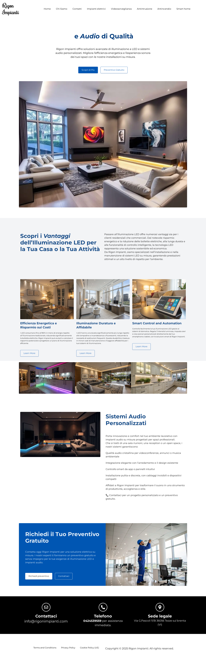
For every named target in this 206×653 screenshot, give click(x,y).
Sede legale (160, 617)
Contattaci (46, 617)
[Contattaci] (46, 608)
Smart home (183, 7)
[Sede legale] (160, 608)
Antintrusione (144, 7)
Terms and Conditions (44, 649)
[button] (22, 379)
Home (47, 7)
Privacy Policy (68, 649)
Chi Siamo (61, 7)
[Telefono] (103, 608)
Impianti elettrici (96, 7)
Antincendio (164, 7)
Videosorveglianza (121, 7)
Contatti (77, 7)
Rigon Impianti (10, 9)
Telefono (103, 617)
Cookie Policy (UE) (89, 649)
